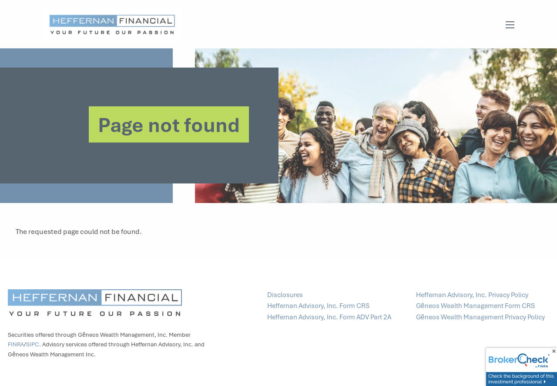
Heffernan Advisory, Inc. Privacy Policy (473, 295)
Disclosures (285, 295)
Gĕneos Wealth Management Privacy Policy (480, 317)
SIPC (32, 345)
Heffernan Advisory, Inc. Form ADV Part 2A (329, 317)
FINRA (16, 345)
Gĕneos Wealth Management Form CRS (476, 305)
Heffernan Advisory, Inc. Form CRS (319, 305)
